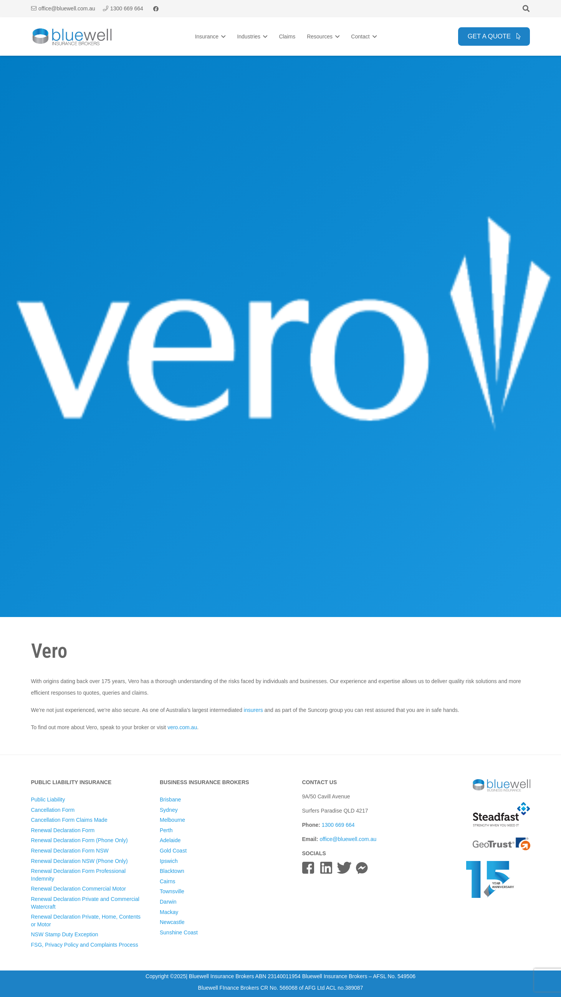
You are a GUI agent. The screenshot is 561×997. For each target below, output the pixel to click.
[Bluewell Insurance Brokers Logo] (72, 36)
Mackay (169, 912)
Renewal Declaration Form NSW (70, 851)
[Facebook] (156, 8)
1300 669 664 (338, 825)
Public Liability (48, 799)
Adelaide (170, 840)
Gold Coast (173, 851)
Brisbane (170, 799)
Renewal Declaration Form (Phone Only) (79, 840)
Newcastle (172, 922)
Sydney (169, 810)
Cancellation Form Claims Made (69, 820)
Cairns (167, 881)
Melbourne (172, 820)
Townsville (172, 891)
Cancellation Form (53, 810)
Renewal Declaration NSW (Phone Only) (79, 861)
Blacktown (172, 871)
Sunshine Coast (179, 932)
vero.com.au (182, 727)
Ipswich (169, 861)
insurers (253, 710)
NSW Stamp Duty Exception (64, 934)
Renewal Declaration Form (63, 830)
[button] (526, 8)
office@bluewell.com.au (347, 839)
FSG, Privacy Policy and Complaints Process (84, 945)
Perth (166, 830)
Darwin (168, 902)
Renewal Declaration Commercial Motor (78, 889)
